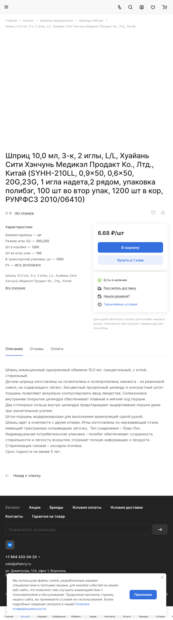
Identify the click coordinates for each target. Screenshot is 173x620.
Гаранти (110, 304)
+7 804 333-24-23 (21, 557)
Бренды (56, 507)
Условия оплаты (86, 507)
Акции (35, 507)
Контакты (14, 516)
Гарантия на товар (48, 516)
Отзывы (37, 348)
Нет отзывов (24, 213)
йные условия (126, 304)
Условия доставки (126, 507)
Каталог (12, 507)
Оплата (57, 348)
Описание (14, 348)
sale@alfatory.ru (18, 564)
